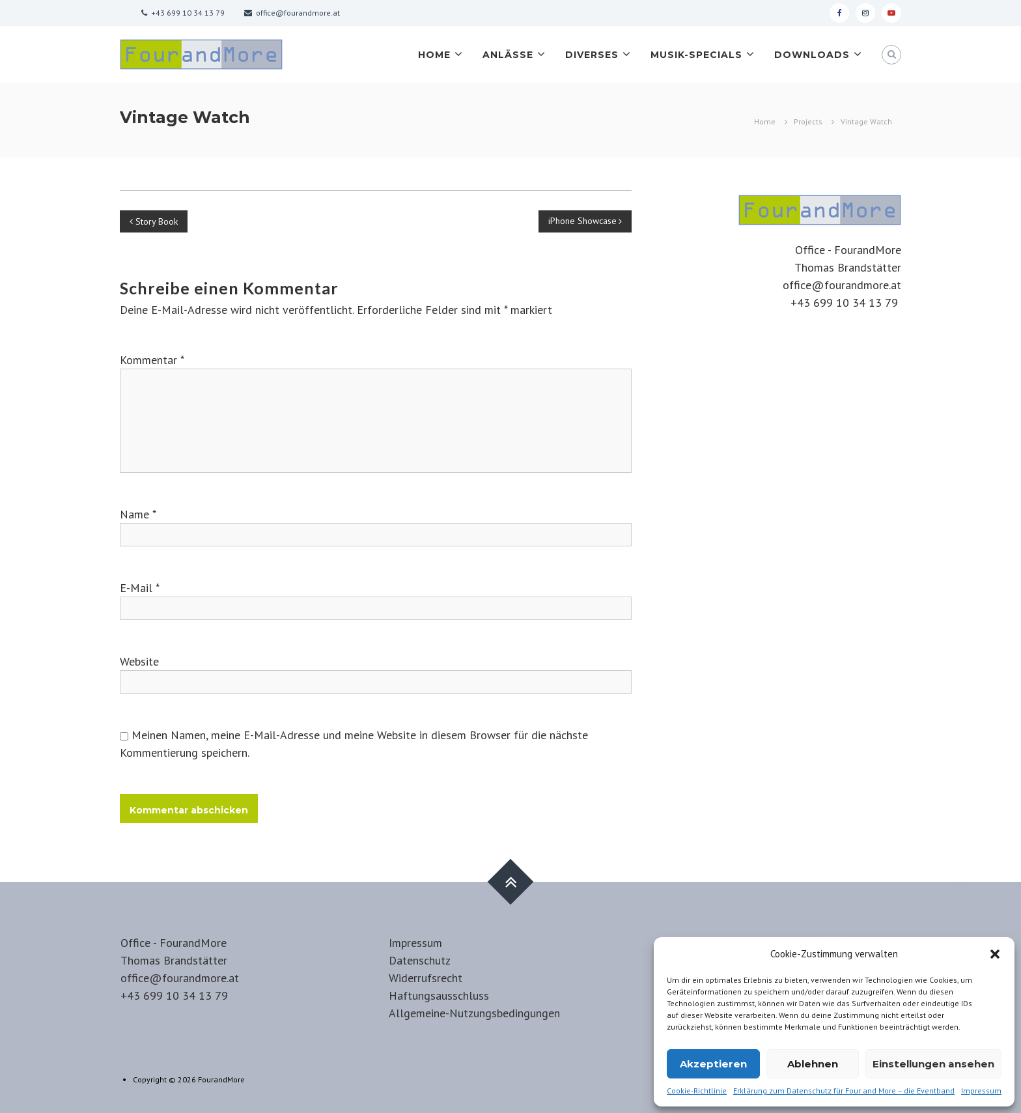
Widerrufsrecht (425, 977)
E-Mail (140, 587)
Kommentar (152, 359)
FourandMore (221, 1079)
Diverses (592, 55)
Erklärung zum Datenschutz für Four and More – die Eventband (844, 1090)
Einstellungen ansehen (933, 1064)
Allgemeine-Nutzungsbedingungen (474, 1013)
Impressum (981, 1090)
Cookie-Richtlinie (697, 1090)
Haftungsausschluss (439, 995)
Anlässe (508, 55)
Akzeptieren (713, 1064)
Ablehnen (812, 1064)
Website (139, 661)
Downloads (812, 55)
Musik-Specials (696, 55)
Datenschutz (420, 960)
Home (434, 55)
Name (138, 514)
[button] (994, 954)
